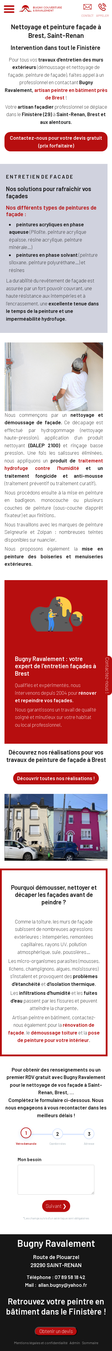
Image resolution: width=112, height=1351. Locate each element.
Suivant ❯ (56, 1232)
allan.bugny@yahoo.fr (62, 1285)
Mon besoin (30, 1186)
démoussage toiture (54, 1032)
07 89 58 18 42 (70, 1277)
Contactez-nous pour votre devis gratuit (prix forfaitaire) (56, 141)
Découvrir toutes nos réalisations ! (56, 778)
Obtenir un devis (56, 1331)
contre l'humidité (57, 468)
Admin (75, 1343)
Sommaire (90, 1343)
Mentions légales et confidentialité (40, 1343)
